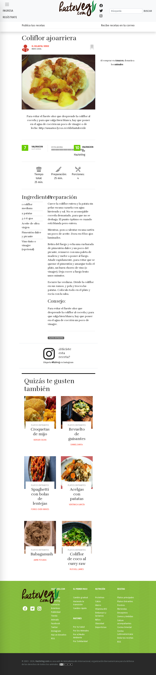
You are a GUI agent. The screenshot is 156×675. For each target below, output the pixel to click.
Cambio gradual (80, 597)
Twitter (54, 627)
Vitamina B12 (101, 609)
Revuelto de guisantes (76, 434)
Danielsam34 (77, 444)
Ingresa (8, 10)
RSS (53, 638)
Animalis (55, 619)
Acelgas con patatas (77, 494)
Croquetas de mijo (40, 431)
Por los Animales (81, 630)
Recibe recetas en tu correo (117, 25)
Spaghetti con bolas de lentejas (40, 496)
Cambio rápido (80, 608)
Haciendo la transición (78, 603)
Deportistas (101, 627)
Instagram (56, 631)
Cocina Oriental (124, 627)
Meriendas (122, 609)
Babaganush (42, 554)
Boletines (55, 608)
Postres (121, 605)
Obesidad (99, 623)
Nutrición (100, 589)
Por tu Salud (79, 627)
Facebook (55, 623)
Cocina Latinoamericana (125, 632)
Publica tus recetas (33, 25)
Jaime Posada (40, 560)
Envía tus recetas (125, 638)
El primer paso (80, 589)
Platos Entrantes (56, 338)
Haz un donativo (58, 634)
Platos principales (125, 597)
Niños (98, 619)
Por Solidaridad (80, 641)
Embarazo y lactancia (100, 614)
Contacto (55, 604)
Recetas (121, 589)
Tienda (54, 616)
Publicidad (55, 612)
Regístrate (10, 17)
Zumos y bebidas (125, 616)
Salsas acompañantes (124, 622)
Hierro (98, 605)
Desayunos (122, 612)
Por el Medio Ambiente (79, 636)
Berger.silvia (40, 440)
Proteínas (99, 597)
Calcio (98, 601)
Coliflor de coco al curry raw (76, 559)
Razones (77, 618)
